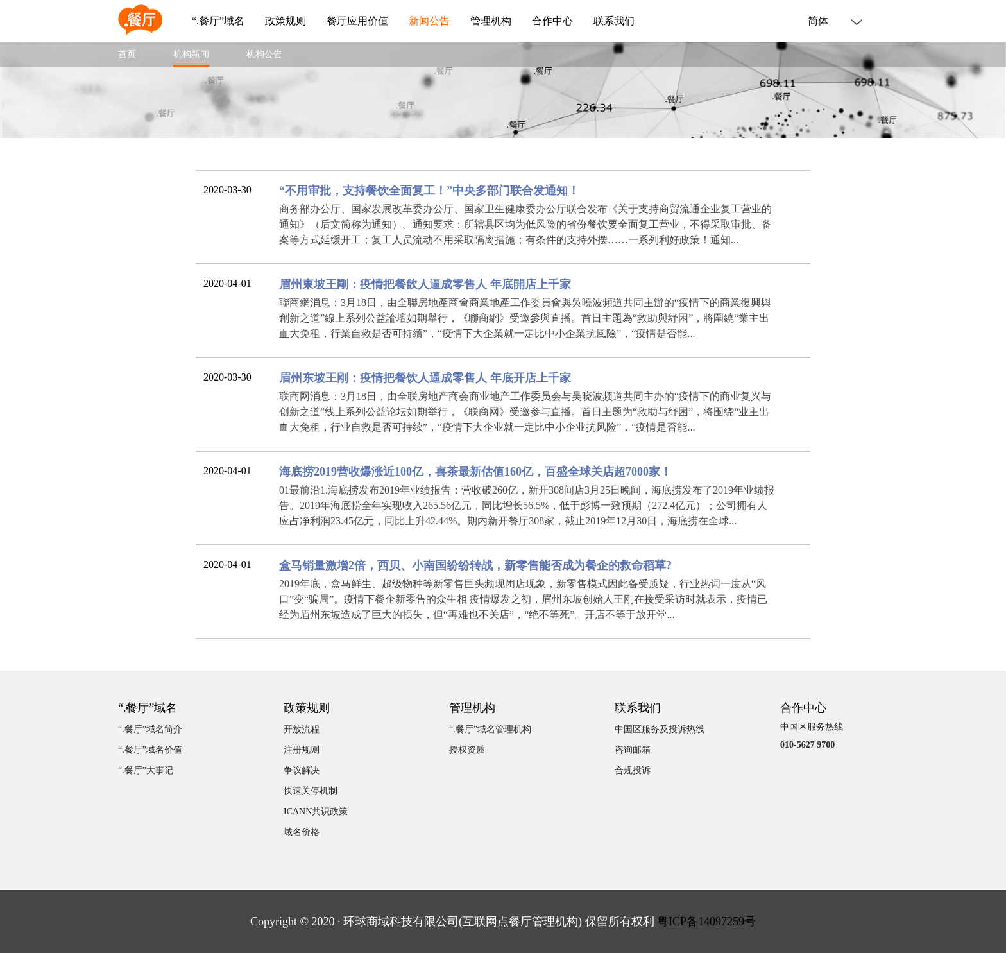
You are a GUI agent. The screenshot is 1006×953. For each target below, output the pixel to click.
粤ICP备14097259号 (706, 921)
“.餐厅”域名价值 (150, 750)
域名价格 (302, 832)
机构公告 (264, 54)
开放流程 (302, 729)
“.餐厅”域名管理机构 (490, 729)
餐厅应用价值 (357, 21)
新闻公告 (429, 21)
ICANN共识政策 (316, 811)
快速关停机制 (310, 791)
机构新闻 (191, 54)
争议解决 (302, 770)
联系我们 (614, 21)
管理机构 (490, 21)
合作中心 (552, 21)
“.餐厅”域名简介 (150, 729)
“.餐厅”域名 (218, 21)
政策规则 (285, 21)
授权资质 (467, 750)
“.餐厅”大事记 (145, 770)
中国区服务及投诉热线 (659, 729)
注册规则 (302, 750)
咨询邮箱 (633, 750)
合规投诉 (633, 770)
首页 (127, 54)
